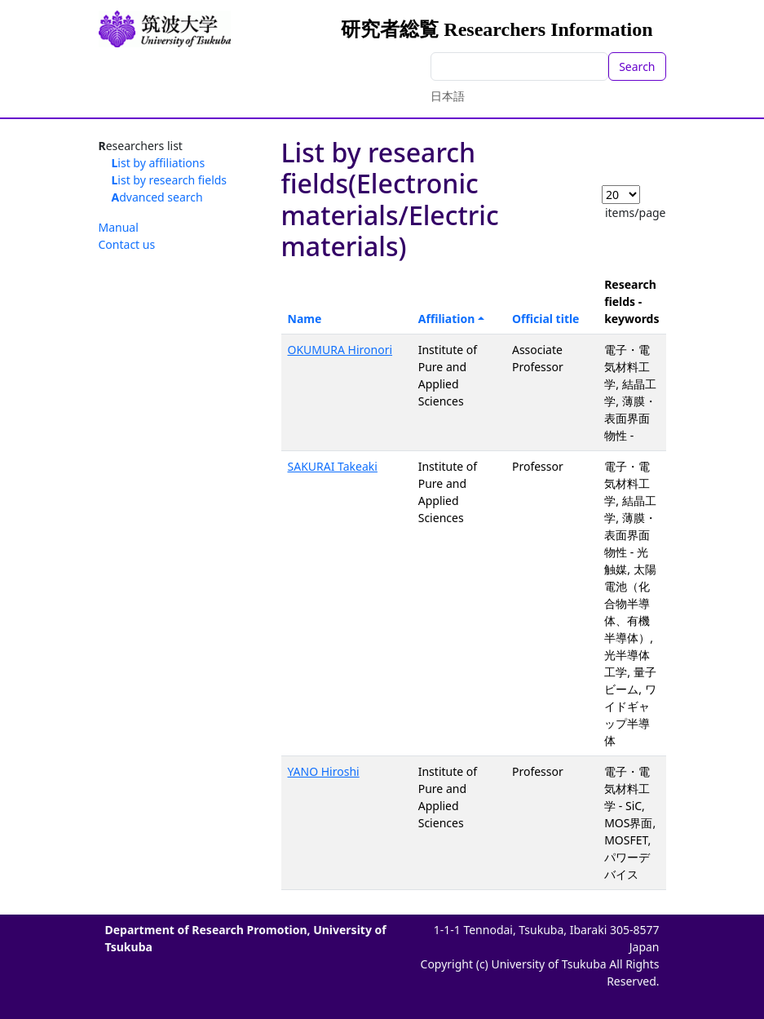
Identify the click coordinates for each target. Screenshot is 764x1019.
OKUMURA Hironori (340, 349)
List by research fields (169, 180)
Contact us (127, 244)
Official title (546, 318)
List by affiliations (158, 163)
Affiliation (446, 318)
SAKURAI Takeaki (333, 466)
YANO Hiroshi (324, 771)
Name (305, 318)
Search (637, 66)
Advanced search (157, 197)
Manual (119, 227)
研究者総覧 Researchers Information (496, 29)
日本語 (448, 96)
